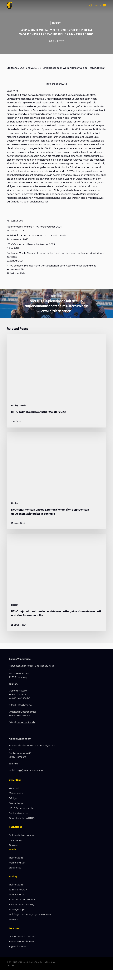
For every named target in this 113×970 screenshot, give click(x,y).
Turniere (13, 919)
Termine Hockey (18, 889)
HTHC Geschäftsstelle (21, 808)
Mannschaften (17, 862)
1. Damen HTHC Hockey (22, 899)
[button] (100, 5)
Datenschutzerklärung (21, 835)
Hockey (56, 23)
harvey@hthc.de (26, 722)
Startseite (12, 68)
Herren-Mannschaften (21, 941)
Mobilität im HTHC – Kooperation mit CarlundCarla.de (36, 235)
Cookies (13, 845)
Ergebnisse (15, 867)
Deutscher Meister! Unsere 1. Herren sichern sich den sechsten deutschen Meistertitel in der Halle (56, 255)
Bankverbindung (18, 813)
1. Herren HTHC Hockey (21, 904)
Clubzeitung (16, 803)
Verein (23, 405)
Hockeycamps (17, 909)
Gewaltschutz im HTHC (22, 818)
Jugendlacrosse (17, 946)
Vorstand (14, 788)
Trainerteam (16, 857)
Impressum (15, 840)
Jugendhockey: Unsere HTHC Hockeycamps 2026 (34, 226)
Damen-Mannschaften (22, 936)
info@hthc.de (24, 705)
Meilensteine (16, 793)
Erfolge (13, 798)
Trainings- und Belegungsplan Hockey (30, 914)
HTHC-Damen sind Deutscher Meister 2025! (31, 244)
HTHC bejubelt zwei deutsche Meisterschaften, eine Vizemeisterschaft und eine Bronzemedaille (51, 267)
